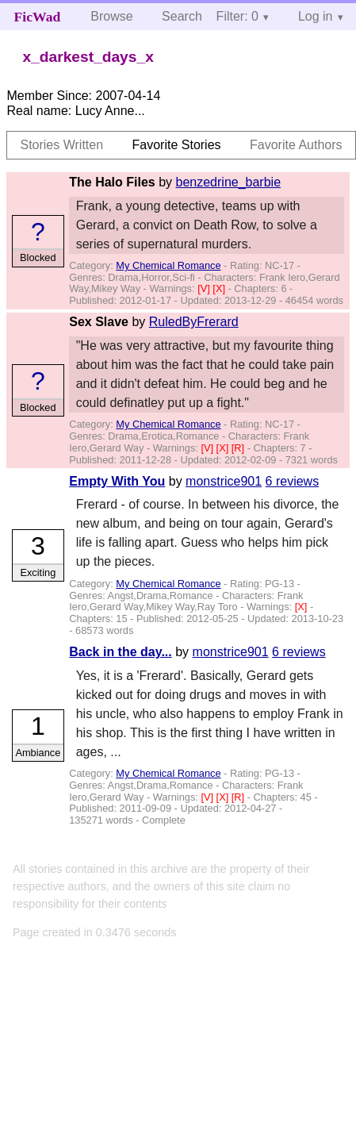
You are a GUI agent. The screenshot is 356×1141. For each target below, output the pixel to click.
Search (182, 16)
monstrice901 (224, 481)
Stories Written (61, 145)
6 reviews (293, 481)
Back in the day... (120, 652)
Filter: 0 (237, 16)
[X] (220, 288)
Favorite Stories (176, 145)
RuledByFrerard (194, 321)
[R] (239, 448)
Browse (111, 16)
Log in (315, 16)
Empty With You (117, 481)
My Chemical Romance (168, 265)
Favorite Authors (296, 145)
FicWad (37, 17)
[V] (204, 288)
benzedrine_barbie (228, 182)
